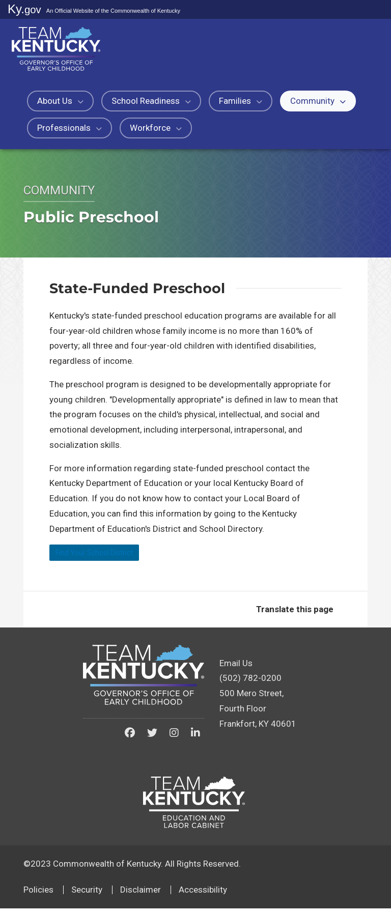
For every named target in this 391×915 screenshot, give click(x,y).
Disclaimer (140, 896)
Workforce (156, 128)
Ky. (24, 9)
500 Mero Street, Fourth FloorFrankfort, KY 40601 (257, 715)
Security (86, 896)
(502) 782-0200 (250, 685)
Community (318, 101)
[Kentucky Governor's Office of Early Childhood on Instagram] (174, 740)
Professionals (69, 128)
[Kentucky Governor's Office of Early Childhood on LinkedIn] (195, 740)
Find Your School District (112, 556)
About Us (60, 101)
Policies (38, 896)
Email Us (236, 670)
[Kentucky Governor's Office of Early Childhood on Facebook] (130, 740)
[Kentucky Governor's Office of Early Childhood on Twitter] (152, 740)
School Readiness (151, 101)
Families (240, 101)
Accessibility (203, 896)
